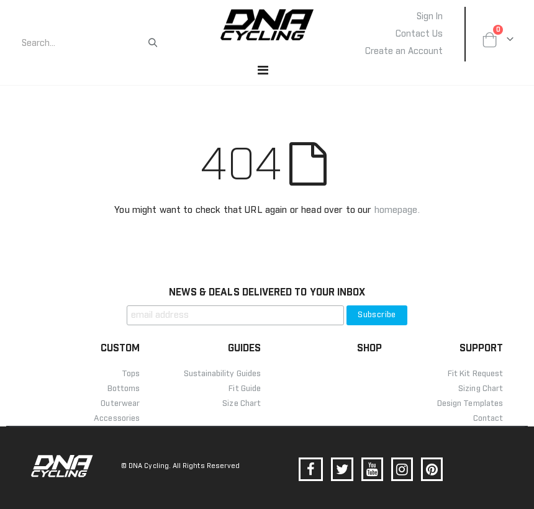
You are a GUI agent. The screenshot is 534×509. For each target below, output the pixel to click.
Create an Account (404, 51)
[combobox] (83, 43)
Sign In (430, 16)
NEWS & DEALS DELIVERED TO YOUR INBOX (267, 292)
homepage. (397, 210)
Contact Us (419, 34)
